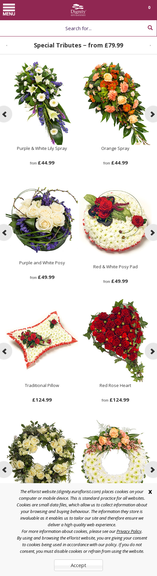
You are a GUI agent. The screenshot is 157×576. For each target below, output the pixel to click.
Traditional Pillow (42, 385)
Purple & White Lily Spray (42, 148)
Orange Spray (115, 148)
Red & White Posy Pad (115, 267)
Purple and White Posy (42, 263)
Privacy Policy (129, 531)
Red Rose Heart (115, 385)
